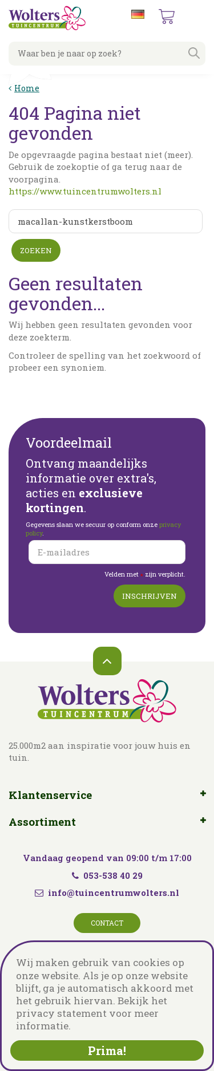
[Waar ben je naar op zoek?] (107, 54)
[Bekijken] (167, 17)
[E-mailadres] (107, 552)
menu (196, 17)
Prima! (107, 1050)
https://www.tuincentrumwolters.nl (85, 191)
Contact (107, 922)
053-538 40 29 (107, 875)
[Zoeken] (106, 221)
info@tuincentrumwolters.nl (113, 892)
